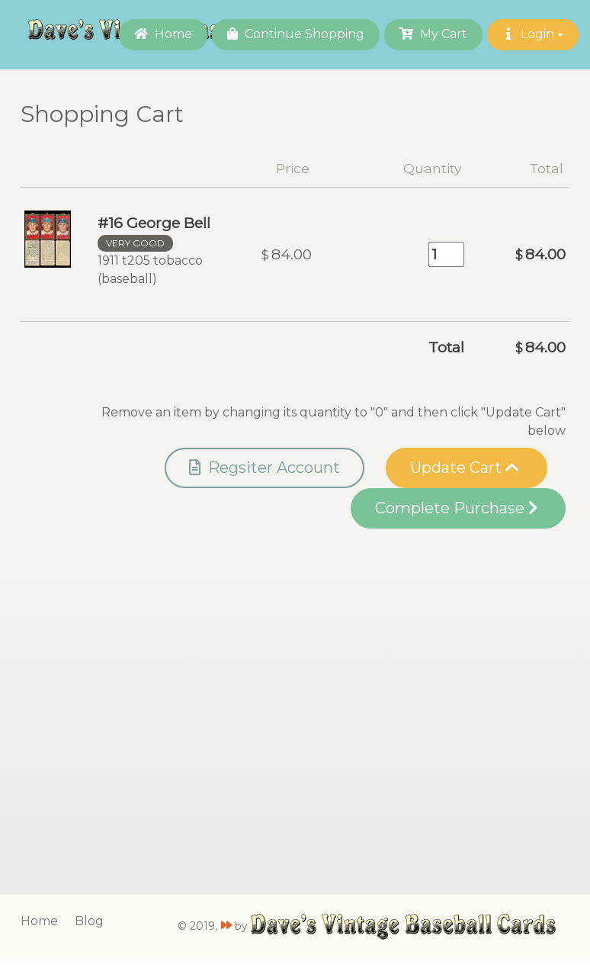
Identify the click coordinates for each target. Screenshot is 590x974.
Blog (89, 921)
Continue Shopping (295, 34)
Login (532, 34)
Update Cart (464, 467)
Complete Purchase (456, 508)
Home (163, 34)
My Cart (433, 34)
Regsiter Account (264, 467)
